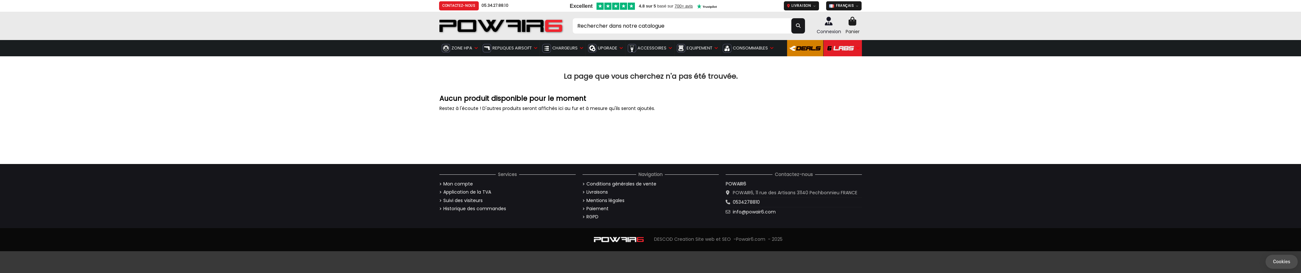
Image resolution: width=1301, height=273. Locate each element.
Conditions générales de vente (621, 184)
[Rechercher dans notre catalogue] (798, 25)
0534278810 (746, 202)
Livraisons (597, 192)
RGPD (592, 217)
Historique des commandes (474, 209)
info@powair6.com (754, 212)
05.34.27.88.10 (494, 5)
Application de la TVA (467, 192)
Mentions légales (605, 201)
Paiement (597, 209)
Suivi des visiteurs (463, 201)
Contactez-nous (459, 5)
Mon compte (458, 184)
